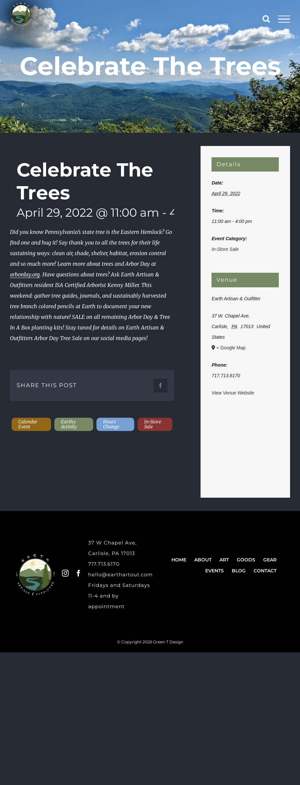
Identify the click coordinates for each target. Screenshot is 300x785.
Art (224, 560)
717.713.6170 (104, 564)
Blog (239, 571)
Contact (265, 571)
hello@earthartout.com (120, 574)
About (202, 560)
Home (178, 560)
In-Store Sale (225, 249)
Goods (246, 560)
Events (214, 571)
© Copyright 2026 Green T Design (150, 641)
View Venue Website (232, 392)
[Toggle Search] (266, 19)
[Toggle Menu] (284, 19)
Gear (269, 560)
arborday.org (25, 274)
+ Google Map (230, 347)
